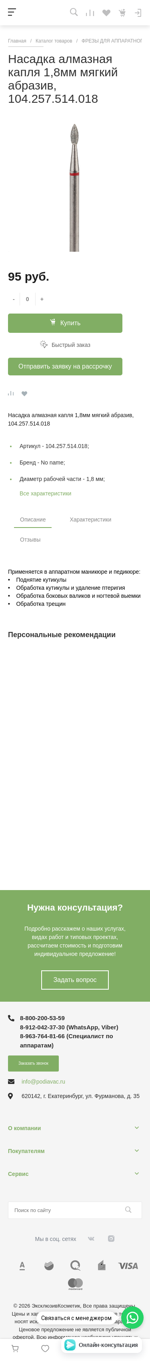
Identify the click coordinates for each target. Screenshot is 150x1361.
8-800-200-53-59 (42, 1018)
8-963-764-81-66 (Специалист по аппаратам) (66, 1041)
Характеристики (90, 519)
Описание (33, 519)
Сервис (18, 1174)
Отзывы (30, 539)
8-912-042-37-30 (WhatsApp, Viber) (69, 1027)
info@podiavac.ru (43, 1081)
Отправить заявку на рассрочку (65, 366)
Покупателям (26, 1151)
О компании (24, 1128)
